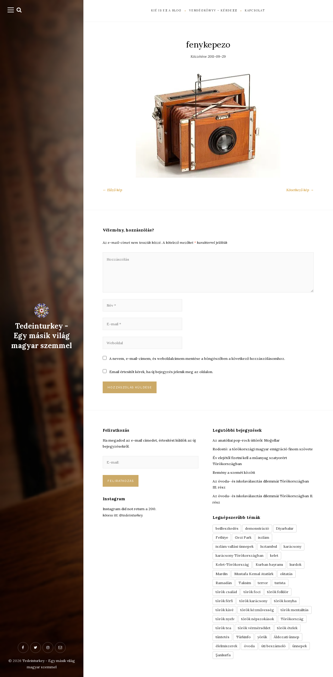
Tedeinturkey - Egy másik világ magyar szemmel (41, 335)
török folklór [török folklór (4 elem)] (277, 592)
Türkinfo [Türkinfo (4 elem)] (243, 637)
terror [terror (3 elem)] (263, 583)
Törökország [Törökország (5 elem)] (292, 619)
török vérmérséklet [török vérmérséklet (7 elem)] (254, 628)
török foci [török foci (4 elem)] (252, 592)
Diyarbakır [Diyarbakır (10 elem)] (285, 528)
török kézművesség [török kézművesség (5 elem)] (257, 610)
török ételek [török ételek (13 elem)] (287, 628)
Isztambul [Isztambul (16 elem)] (268, 546)
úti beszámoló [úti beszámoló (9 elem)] (273, 646)
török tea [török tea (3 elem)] (223, 628)
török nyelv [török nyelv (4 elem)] (225, 619)
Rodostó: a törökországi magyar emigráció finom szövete (263, 449)
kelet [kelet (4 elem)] (274, 555)
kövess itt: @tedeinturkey (123, 515)
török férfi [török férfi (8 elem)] (224, 601)
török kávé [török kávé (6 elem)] (225, 610)
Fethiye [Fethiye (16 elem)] (222, 537)
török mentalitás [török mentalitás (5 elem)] (295, 610)
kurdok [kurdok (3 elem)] (295, 564)
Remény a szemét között (234, 472)
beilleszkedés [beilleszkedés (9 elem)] (227, 528)
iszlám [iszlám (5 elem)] (263, 537)
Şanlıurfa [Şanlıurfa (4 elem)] (223, 655)
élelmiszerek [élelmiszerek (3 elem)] (226, 646)
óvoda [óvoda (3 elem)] (249, 646)
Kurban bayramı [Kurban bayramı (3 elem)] (269, 564)
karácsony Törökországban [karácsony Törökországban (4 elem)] (239, 555)
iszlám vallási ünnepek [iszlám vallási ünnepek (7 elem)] (235, 546)
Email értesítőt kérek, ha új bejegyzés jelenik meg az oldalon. (161, 371)
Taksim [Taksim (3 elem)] (244, 583)
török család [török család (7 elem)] (226, 592)
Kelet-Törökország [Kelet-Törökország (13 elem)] (232, 564)
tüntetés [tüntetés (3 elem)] (222, 637)
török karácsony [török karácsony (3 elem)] (253, 601)
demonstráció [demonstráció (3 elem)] (257, 528)
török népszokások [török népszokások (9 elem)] (257, 619)
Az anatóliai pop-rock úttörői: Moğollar (246, 440)
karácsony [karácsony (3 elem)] (292, 546)
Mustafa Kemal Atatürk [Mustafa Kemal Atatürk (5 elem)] (253, 573)
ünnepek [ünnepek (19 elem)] (299, 646)
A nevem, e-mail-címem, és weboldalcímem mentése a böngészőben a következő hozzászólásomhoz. (197, 358)
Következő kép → (300, 190)
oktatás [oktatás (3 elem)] (286, 573)
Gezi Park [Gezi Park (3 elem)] (243, 537)
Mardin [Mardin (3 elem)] (222, 573)
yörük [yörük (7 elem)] (262, 637)
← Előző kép (112, 190)
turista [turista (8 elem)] (280, 583)
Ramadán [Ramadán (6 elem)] (224, 583)
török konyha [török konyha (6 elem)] (285, 601)
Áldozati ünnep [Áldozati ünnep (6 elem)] (286, 637)
